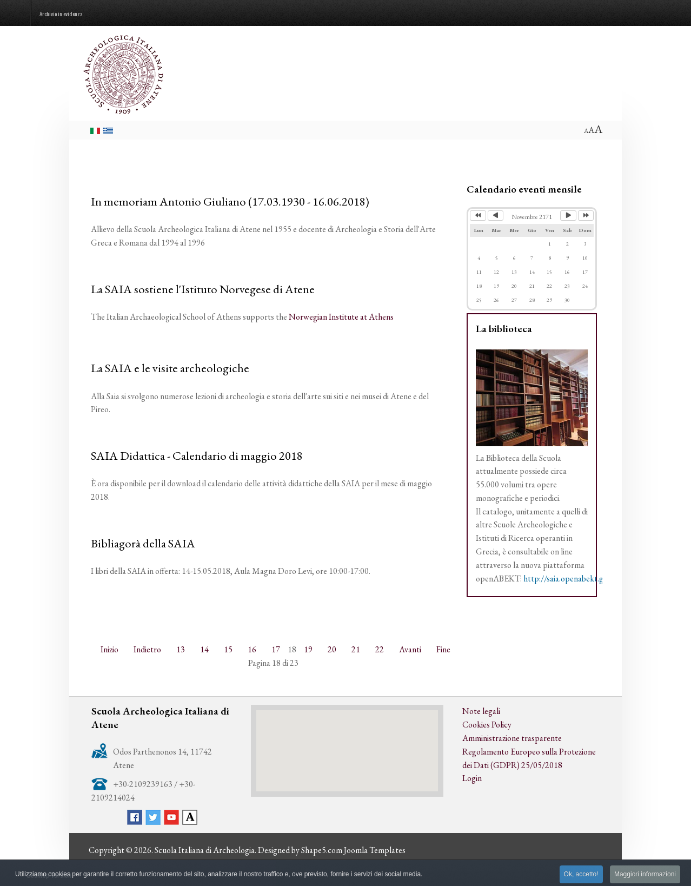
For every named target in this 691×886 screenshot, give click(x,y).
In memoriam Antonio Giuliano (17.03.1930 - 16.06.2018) (230, 201)
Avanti (410, 649)
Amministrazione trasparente (512, 738)
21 (355, 649)
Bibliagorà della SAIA (143, 543)
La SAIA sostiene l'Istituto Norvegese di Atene (203, 289)
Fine (443, 649)
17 (275, 649)
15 (228, 649)
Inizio (109, 649)
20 (332, 649)
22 (379, 649)
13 (180, 649)
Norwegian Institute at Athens (341, 316)
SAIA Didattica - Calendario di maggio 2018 (197, 455)
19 (308, 649)
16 (252, 649)
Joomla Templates (375, 850)
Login (472, 778)
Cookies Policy (486, 724)
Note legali (481, 711)
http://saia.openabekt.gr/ (566, 578)
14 (204, 649)
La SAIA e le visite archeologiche (170, 368)
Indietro (147, 649)
